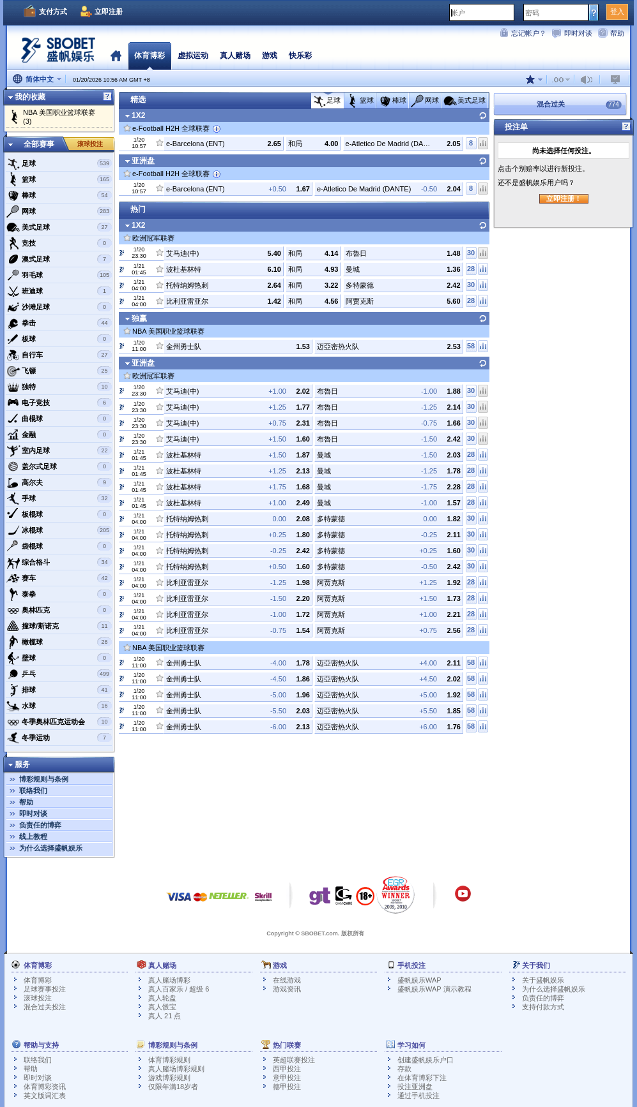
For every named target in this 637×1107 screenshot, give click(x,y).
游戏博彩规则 (169, 1077)
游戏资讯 (287, 989)
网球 (59, 211)
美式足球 (59, 227)
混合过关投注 (45, 1007)
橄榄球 (59, 642)
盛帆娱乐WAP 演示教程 (434, 989)
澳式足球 (59, 259)
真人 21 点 (164, 1016)
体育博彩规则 (169, 1060)
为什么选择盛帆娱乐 (50, 848)
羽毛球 (59, 275)
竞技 (59, 243)
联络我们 (33, 790)
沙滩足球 (59, 307)
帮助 (617, 33)
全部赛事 (39, 144)
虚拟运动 (193, 55)
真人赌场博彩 (169, 980)
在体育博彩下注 (422, 1077)
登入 (617, 11)
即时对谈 (578, 33)
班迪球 (59, 291)
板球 (59, 339)
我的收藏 (30, 97)
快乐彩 (300, 55)
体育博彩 (149, 55)
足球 (59, 163)
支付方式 (53, 11)
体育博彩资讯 (45, 1086)
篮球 (59, 179)
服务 (22, 764)
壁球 (59, 658)
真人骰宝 (162, 1007)
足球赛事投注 (45, 989)
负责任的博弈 (40, 825)
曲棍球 (59, 419)
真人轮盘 (162, 998)
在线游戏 (287, 980)
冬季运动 (59, 738)
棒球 (59, 195)
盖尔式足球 (59, 466)
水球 (59, 706)
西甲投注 (287, 1069)
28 (471, 268)
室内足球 (59, 450)
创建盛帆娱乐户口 (425, 1060)
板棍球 (59, 514)
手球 (59, 498)
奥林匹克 (59, 610)
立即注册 (109, 11)
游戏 (269, 55)
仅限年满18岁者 (173, 1086)
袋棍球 (59, 546)
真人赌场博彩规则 (176, 1069)
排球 (59, 690)
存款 (404, 1069)
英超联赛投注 (294, 1060)
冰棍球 (59, 530)
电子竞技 (59, 403)
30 (471, 252)
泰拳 (59, 594)
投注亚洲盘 (415, 1086)
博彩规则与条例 (43, 779)
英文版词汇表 (45, 1095)
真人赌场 (235, 55)
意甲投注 (287, 1077)
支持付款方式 (543, 1007)
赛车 (59, 578)
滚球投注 (90, 143)
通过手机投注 (418, 1095)
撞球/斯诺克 (59, 626)
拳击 (59, 323)
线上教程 (33, 836)
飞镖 (59, 371)
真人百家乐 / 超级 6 (178, 989)
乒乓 (59, 674)
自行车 (59, 355)
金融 (59, 434)
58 (471, 346)
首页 (116, 55)
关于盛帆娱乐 (543, 980)
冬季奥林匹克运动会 (59, 722)
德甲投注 (287, 1086)
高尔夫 (59, 482)
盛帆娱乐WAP (419, 980)
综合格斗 (59, 562)
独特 (59, 387)
